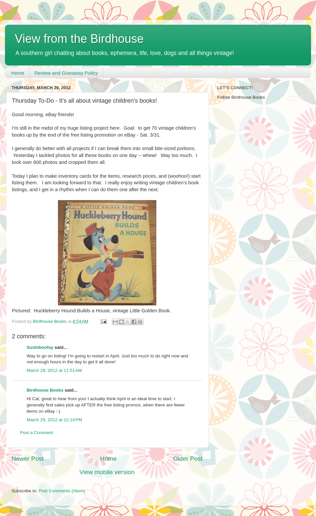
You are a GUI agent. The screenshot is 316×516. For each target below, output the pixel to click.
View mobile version (107, 472)
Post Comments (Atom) (62, 490)
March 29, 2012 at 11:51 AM (54, 370)
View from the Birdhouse (79, 38)
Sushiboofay (40, 347)
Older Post (187, 458)
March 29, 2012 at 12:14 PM (54, 419)
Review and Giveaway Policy (66, 73)
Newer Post (28, 458)
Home (17, 73)
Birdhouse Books (45, 390)
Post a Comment (36, 432)
